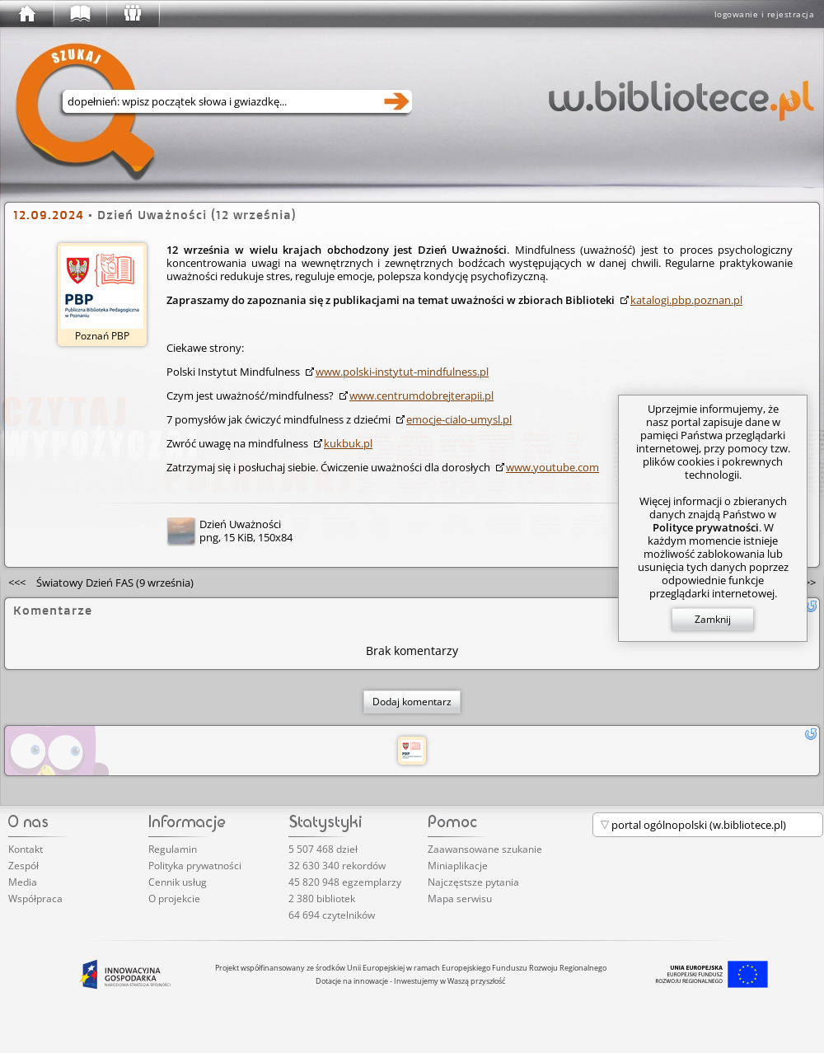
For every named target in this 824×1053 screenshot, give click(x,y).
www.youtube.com (552, 467)
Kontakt (25, 849)
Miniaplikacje (458, 866)
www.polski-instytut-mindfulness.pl (402, 371)
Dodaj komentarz (412, 702)
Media (22, 882)
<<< (101, 582)
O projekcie (174, 899)
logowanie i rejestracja (764, 14)
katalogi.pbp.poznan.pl (686, 299)
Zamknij (713, 619)
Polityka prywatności (194, 866)
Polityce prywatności (706, 527)
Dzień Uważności (240, 524)
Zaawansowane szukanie (485, 849)
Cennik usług (177, 882)
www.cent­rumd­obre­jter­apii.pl (421, 395)
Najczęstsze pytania (473, 882)
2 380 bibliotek (321, 899)
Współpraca (35, 899)
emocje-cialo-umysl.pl (459, 419)
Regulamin (172, 849)
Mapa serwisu (460, 899)
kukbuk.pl (348, 443)
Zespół (23, 866)
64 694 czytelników (331, 915)
